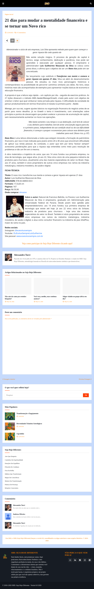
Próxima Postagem (84, 379)
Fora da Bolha (9, 470)
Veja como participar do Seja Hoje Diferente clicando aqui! (47, 243)
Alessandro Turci (22, 255)
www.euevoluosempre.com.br (29, 236)
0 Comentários (21, 32)
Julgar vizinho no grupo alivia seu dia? (75, 298)
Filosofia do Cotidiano (12, 467)
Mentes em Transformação (13, 481)
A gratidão (20, 434)
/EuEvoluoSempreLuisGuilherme (27, 233)
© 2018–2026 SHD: (9, 585)
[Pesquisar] (44, 395)
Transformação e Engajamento (27, 413)
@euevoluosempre (23, 230)
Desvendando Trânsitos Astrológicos (29, 424)
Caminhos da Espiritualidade (14, 460)
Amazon (23, 192)
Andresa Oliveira (19, 514)
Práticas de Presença (11, 484)
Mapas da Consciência (12, 477)
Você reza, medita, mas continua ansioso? (45, 298)
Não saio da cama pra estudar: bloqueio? (15, 298)
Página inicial (9, 14)
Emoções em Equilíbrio (12, 463)
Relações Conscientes (11, 488)
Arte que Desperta (10, 456)
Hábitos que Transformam (13, 474)
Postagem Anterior (9, 379)
